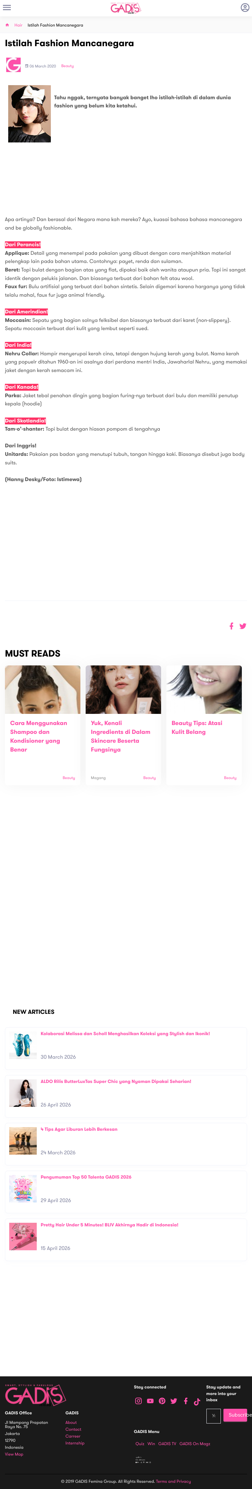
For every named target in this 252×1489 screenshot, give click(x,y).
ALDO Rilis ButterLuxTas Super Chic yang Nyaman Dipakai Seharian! (116, 1081)
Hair (18, 25)
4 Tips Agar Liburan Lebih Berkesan (79, 1129)
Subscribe (238, 1415)
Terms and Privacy (173, 1481)
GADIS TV (167, 1444)
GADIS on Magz (194, 1444)
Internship (75, 1443)
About (71, 1423)
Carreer (73, 1436)
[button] (243, 626)
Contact (73, 1429)
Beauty (67, 66)
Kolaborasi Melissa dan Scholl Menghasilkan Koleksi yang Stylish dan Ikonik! (125, 1034)
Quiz (140, 1444)
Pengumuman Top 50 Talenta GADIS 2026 (86, 1177)
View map (14, 1454)
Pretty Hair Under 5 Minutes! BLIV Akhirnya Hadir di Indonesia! (109, 1225)
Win (151, 1444)
